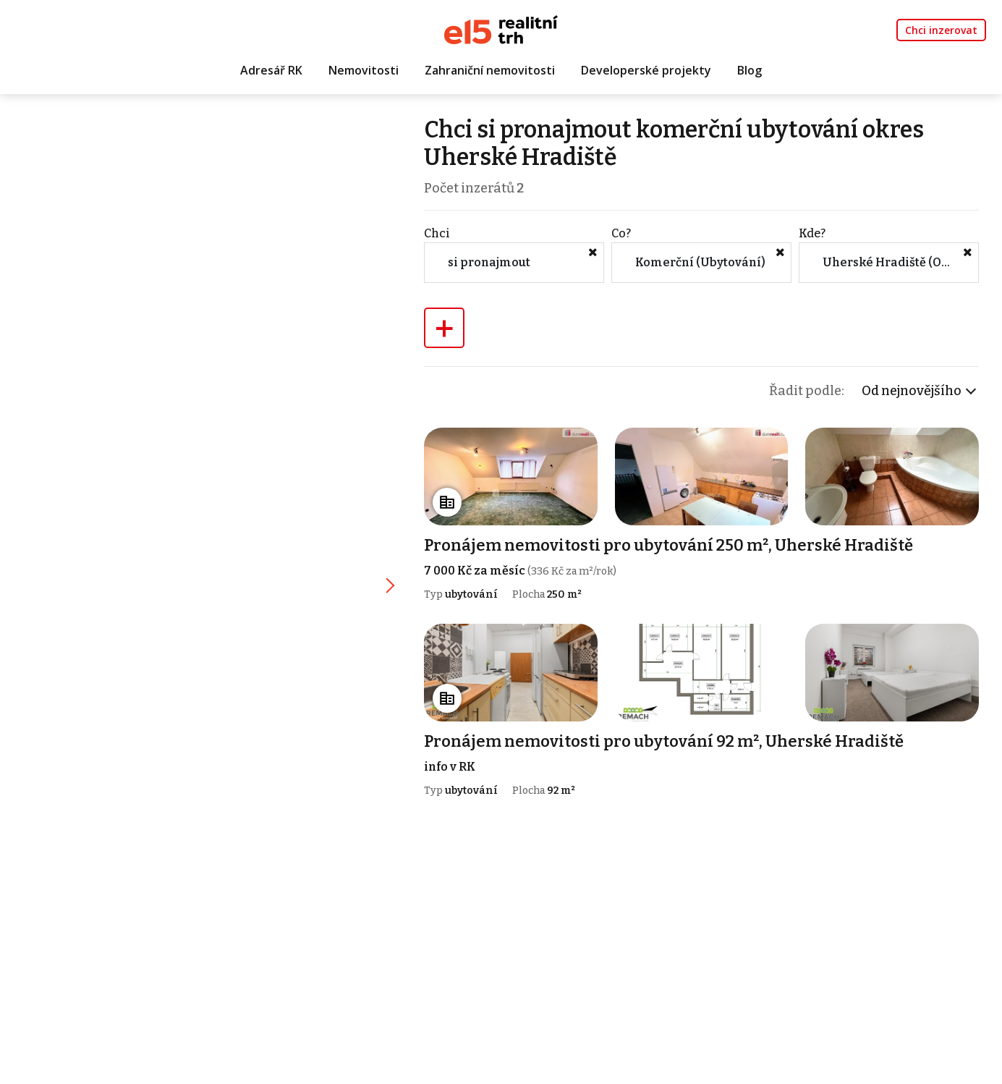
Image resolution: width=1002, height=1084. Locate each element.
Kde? (812, 233)
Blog (749, 70)
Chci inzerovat (941, 30)
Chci (437, 233)
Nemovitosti (363, 70)
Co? (621, 233)
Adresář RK (271, 70)
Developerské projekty (646, 70)
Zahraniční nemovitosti (490, 70)
